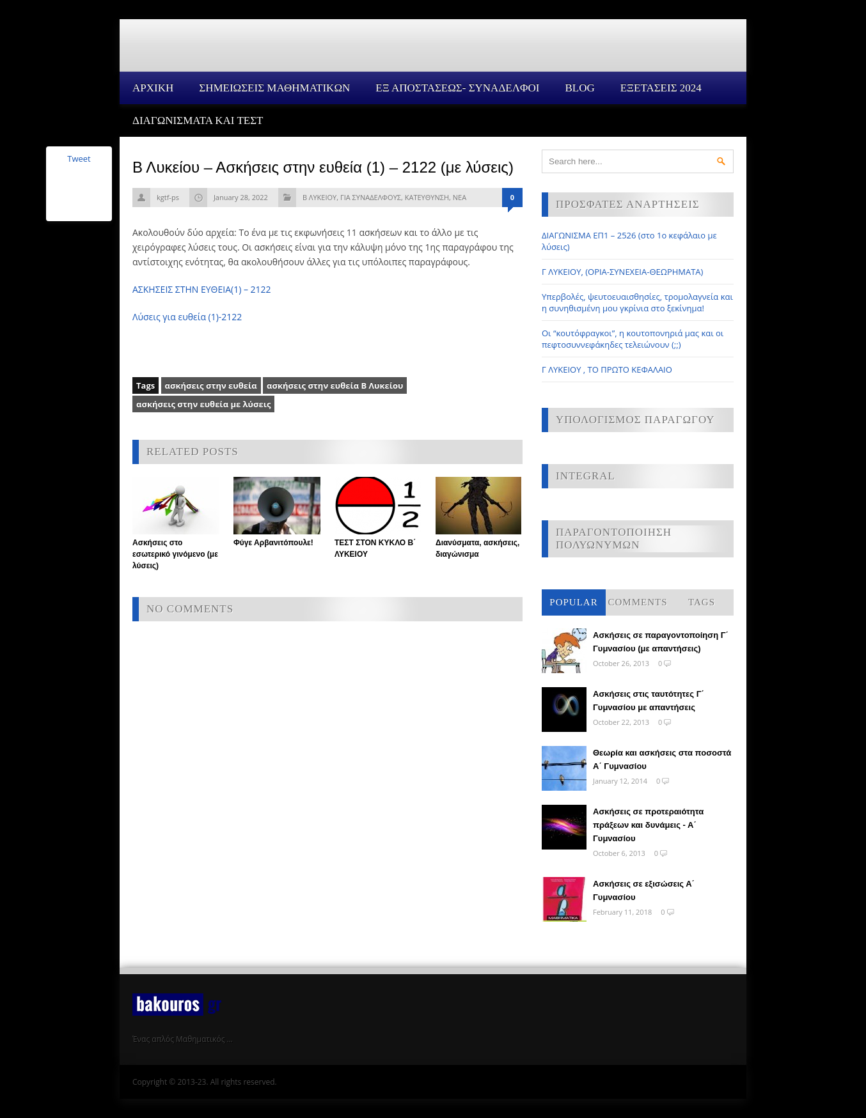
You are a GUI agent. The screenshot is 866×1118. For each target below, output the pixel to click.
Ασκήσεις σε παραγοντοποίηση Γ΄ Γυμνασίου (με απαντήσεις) (660, 641)
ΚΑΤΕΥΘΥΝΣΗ (427, 197)
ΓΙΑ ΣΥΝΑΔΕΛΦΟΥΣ (370, 197)
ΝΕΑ (459, 197)
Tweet (78, 158)
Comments (637, 602)
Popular (573, 602)
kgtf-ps (168, 197)
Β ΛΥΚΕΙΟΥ (319, 197)
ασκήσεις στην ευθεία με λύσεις (203, 404)
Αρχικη (152, 88)
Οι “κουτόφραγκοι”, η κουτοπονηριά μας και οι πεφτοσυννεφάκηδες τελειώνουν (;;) (632, 338)
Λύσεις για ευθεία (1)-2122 (187, 317)
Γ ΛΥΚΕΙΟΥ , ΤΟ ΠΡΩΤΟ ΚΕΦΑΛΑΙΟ (607, 369)
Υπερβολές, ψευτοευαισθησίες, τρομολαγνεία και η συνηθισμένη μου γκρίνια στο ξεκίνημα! (637, 302)
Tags (701, 602)
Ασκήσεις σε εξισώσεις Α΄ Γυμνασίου (644, 890)
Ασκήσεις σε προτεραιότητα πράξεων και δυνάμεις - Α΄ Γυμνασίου (648, 825)
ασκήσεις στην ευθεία (211, 385)
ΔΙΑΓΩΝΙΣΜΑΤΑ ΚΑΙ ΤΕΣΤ (198, 120)
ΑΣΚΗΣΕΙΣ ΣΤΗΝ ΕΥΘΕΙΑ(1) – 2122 (201, 289)
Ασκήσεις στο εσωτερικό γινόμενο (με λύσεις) (175, 554)
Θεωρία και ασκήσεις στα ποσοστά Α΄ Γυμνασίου (662, 759)
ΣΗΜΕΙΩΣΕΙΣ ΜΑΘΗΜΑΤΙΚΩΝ (274, 88)
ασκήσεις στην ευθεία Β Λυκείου (335, 385)
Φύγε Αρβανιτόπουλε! (273, 542)
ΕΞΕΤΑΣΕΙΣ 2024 (661, 88)
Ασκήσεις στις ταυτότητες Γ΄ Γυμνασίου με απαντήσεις (648, 700)
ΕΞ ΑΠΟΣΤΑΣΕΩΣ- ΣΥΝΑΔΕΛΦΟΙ (457, 88)
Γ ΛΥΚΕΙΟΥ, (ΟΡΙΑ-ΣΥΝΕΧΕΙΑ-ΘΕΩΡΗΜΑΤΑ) (622, 271)
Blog (579, 88)
